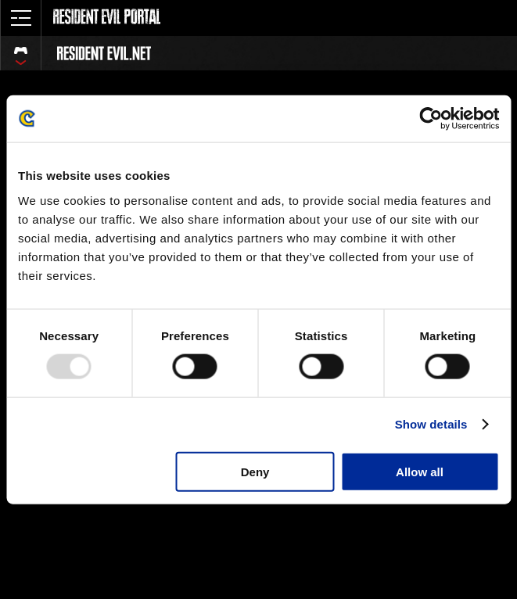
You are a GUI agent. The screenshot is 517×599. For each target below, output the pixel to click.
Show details (431, 424)
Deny (255, 471)
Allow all (419, 471)
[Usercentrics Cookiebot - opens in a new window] (430, 119)
